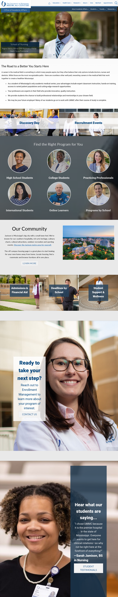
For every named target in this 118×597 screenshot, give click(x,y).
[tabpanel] (59, 32)
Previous (50, 55)
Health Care (66, 3)
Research (77, 3)
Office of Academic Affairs (15, 9)
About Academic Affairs (79, 9)
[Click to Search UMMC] (116, 3)
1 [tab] (54, 55)
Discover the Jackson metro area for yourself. (33, 245)
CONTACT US (29, 414)
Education (56, 3)
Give (91, 3)
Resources (111, 9)
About (85, 3)
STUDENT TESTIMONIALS (88, 568)
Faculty (102, 9)
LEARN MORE (29, 263)
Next (68, 55)
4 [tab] (64, 55)
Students (93, 9)
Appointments (108, 3)
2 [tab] (57, 55)
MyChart (98, 3)
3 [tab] (60, 55)
